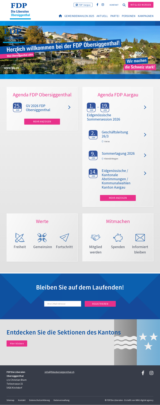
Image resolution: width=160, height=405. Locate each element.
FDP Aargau (84, 4)
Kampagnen (145, 16)
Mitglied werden (140, 4)
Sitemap (10, 400)
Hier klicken (17, 343)
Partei (114, 16)
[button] (18, 52)
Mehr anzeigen (42, 121)
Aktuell (102, 16)
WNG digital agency (144, 400)
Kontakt (114, 4)
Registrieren (100, 303)
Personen (128, 16)
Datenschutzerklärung (39, 400)
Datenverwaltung (62, 400)
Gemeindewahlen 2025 (79, 16)
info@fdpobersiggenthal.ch (59, 372)
